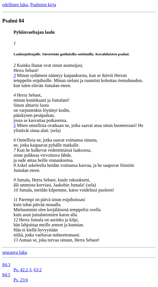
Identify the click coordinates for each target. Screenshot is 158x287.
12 (16, 219)
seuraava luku (14, 252)
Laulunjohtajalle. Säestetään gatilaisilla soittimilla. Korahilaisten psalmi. (72, 54)
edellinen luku (15, 4)
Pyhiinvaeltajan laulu (34, 32)
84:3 (6, 264)
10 (16, 190)
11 (16, 199)
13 (16, 240)
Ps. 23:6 (21, 279)
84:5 (6, 274)
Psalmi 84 (13, 21)
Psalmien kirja (43, 4)
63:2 (38, 269)
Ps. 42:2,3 (23, 269)
